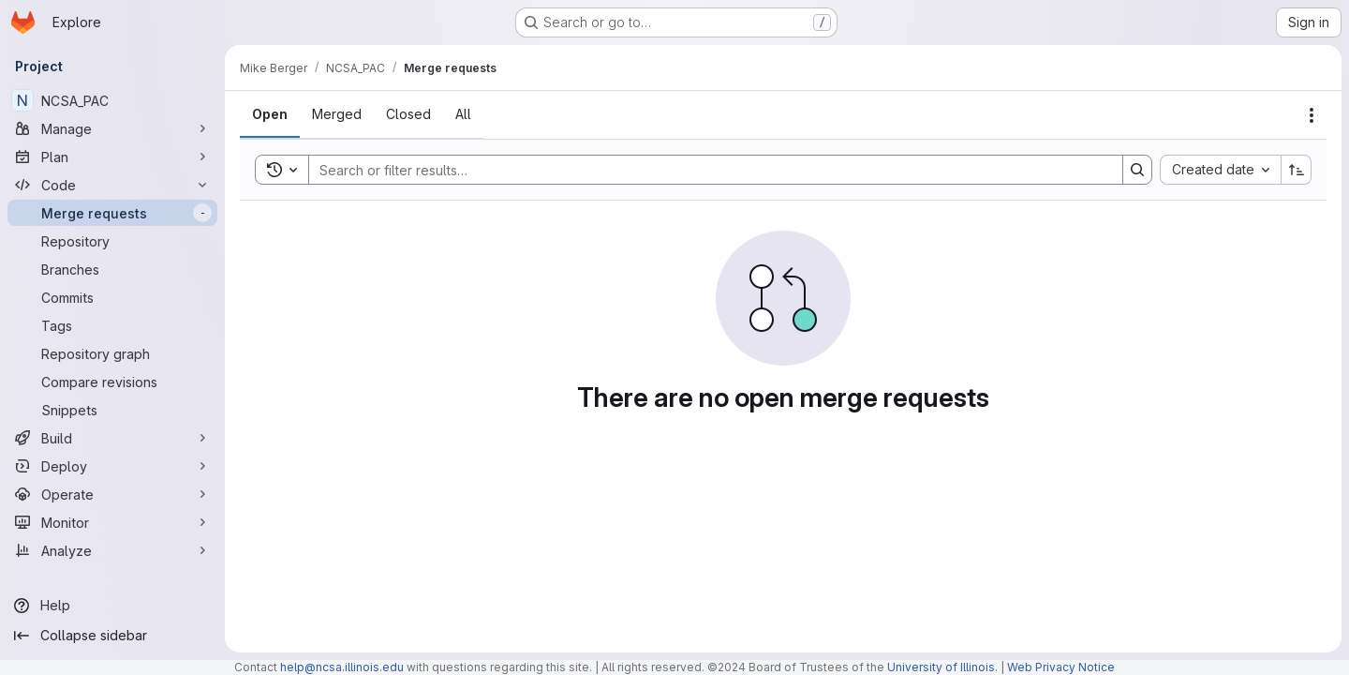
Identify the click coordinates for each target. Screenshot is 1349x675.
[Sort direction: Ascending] (1297, 170)
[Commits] (112, 297)
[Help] (112, 605)
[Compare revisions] (112, 381)
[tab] (270, 114)
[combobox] (1220, 170)
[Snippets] (112, 410)
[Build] (112, 438)
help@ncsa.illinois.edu (342, 667)
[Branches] (112, 269)
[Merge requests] (112, 213)
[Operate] (112, 494)
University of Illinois (941, 667)
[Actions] (1312, 115)
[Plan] (112, 156)
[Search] (706, 169)
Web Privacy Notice (1061, 667)
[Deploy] (112, 466)
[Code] (112, 185)
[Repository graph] (112, 353)
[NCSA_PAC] (112, 100)
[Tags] (112, 325)
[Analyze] (112, 550)
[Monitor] (112, 522)
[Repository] (112, 241)
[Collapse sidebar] (112, 635)
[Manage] (112, 128)
